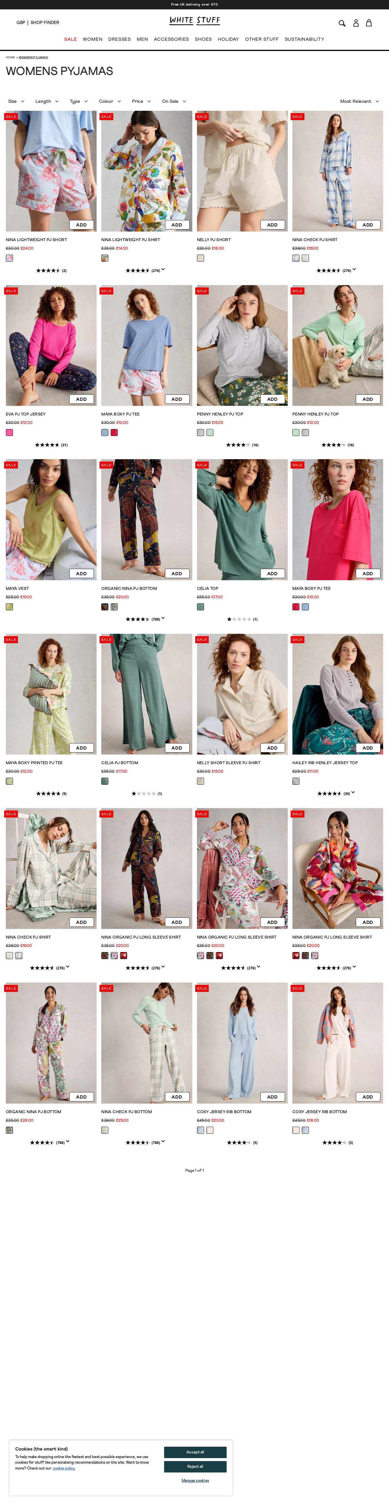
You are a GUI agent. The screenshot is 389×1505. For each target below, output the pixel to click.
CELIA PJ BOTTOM (119, 762)
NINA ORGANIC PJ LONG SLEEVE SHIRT (141, 936)
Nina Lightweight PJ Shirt (130, 240)
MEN (142, 40)
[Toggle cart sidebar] (369, 22)
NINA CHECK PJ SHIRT (315, 240)
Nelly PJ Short (214, 240)
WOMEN (92, 40)
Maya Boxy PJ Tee (120, 414)
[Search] (342, 22)
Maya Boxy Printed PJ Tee (34, 762)
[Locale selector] (20, 22)
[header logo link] (194, 21)
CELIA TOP (208, 588)
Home (10, 57)
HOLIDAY (229, 40)
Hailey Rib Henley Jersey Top (325, 762)
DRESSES (119, 40)
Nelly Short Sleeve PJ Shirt (229, 762)
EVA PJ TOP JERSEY (26, 414)
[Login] (356, 22)
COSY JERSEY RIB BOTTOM (224, 1111)
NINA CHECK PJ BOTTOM (126, 1111)
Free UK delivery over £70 (194, 4)
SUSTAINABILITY (304, 40)
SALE (70, 40)
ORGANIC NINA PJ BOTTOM (129, 588)
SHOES (203, 40)
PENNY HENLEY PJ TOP (220, 414)
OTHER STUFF (262, 40)
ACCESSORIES (171, 40)
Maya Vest (17, 588)
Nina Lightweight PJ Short (36, 240)
